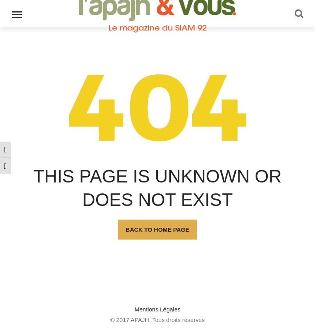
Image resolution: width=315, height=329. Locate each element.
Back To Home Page (158, 229)
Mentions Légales (157, 309)
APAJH (140, 319)
